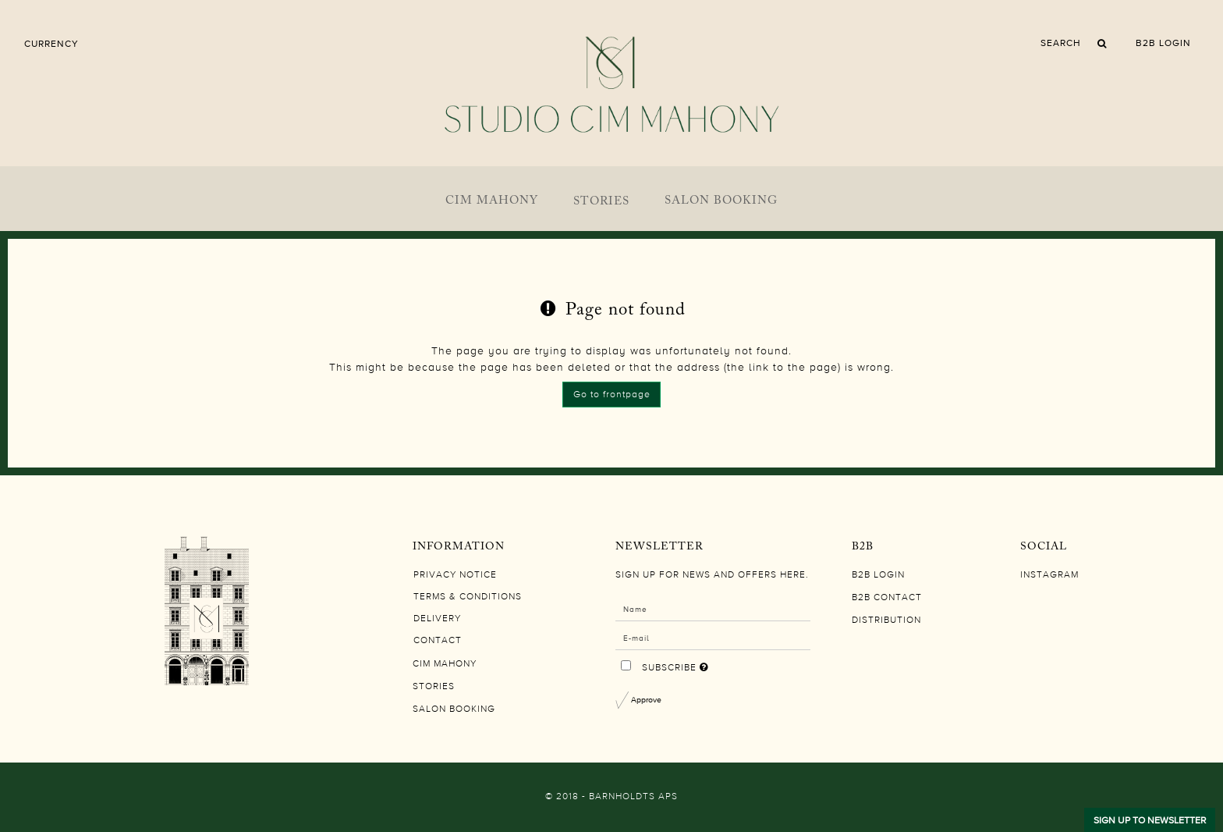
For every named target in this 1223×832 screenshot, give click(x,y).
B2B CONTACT (887, 598)
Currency (51, 43)
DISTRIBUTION (886, 620)
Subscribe (725, 664)
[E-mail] (712, 637)
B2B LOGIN (1163, 42)
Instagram (1049, 575)
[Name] (712, 609)
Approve (646, 699)
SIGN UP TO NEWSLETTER (1150, 820)
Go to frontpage (611, 395)
